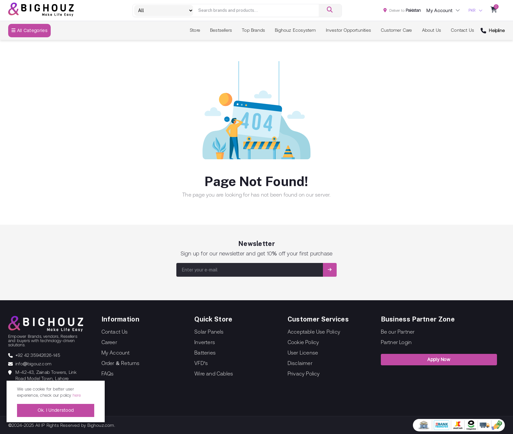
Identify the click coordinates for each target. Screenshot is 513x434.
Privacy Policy (304, 373)
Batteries (205, 353)
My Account (115, 353)
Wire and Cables (213, 373)
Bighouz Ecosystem (295, 30)
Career (109, 342)
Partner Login (396, 342)
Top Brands (253, 30)
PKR (472, 10)
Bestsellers (221, 30)
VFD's (201, 363)
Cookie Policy (303, 342)
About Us (431, 30)
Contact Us (462, 30)
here (77, 395)
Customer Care (396, 30)
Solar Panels (208, 332)
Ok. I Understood (56, 410)
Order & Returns (120, 363)
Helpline (497, 30)
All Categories (29, 30)
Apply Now (438, 359)
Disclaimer (300, 363)
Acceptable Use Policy (314, 332)
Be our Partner (398, 332)
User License (303, 353)
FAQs (107, 373)
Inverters (204, 342)
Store (195, 30)
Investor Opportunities (348, 30)
